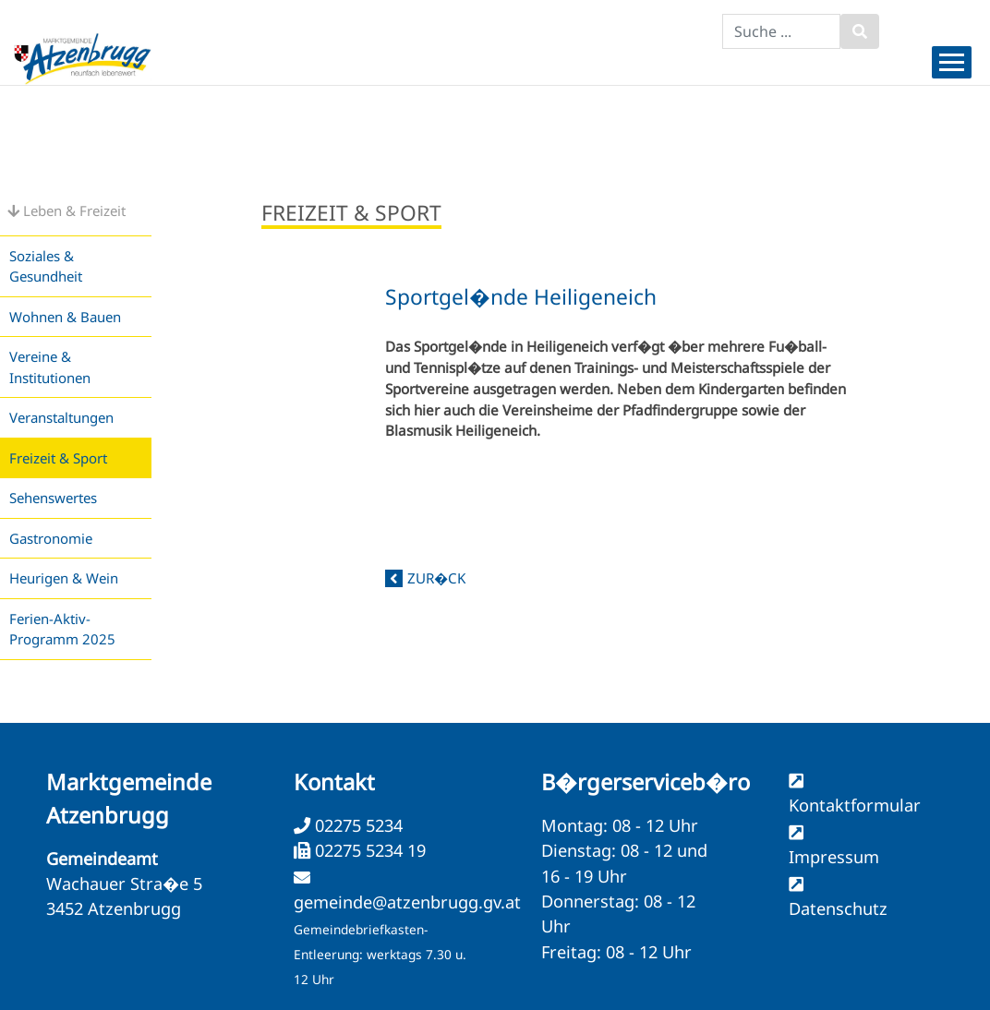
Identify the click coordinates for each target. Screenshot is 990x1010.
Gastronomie (50, 538)
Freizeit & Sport (58, 458)
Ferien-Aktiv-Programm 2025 (62, 629)
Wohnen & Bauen (65, 316)
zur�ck (436, 578)
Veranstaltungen (61, 417)
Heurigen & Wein (63, 578)
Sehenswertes (53, 497)
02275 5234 (356, 825)
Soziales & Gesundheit (45, 266)
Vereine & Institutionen (50, 367)
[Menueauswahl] (952, 62)
